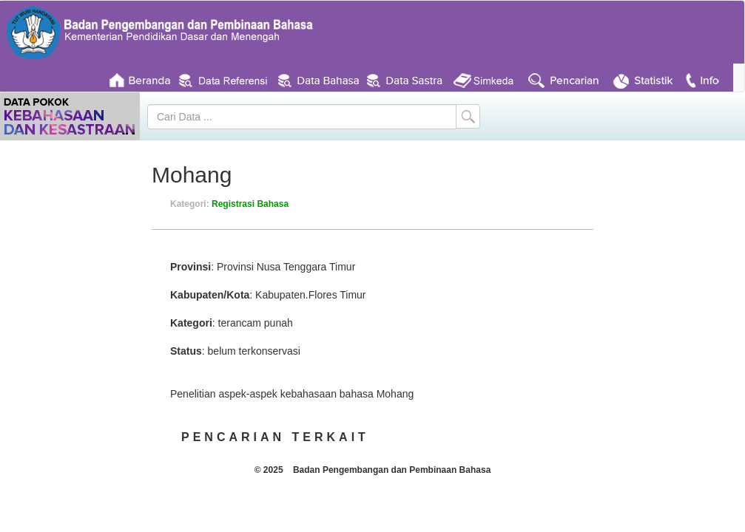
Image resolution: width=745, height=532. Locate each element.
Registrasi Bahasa (250, 204)
